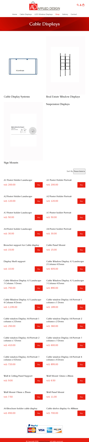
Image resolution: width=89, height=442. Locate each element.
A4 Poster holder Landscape (18, 229)
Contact (74, 14)
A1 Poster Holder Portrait (59, 180)
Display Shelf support (14, 261)
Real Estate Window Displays (63, 96)
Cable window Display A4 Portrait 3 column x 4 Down (21, 358)
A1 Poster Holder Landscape (18, 180)
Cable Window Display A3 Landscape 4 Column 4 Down (22, 301)
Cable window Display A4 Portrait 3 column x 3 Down (64, 339)
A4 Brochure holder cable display (20, 408)
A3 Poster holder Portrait (58, 212)
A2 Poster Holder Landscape (18, 196)
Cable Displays (26, 14)
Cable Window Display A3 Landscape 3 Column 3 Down (22, 282)
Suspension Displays (58, 104)
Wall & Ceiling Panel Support (18, 375)
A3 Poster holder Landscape (18, 212)
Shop (57, 14)
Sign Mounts (11, 162)
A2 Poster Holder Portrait (59, 196)
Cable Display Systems (17, 96)
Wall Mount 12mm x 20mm (59, 375)
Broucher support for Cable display (21, 245)
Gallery (65, 14)
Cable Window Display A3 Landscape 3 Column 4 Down (65, 282)
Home (14, 14)
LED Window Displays (44, 14)
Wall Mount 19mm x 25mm (17, 392)
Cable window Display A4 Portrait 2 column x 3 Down (21, 339)
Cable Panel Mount (55, 245)
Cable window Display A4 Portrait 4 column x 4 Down (64, 358)
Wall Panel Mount (55, 392)
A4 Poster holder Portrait (58, 229)
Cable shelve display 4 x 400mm (62, 408)
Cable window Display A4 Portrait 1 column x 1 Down (64, 301)
